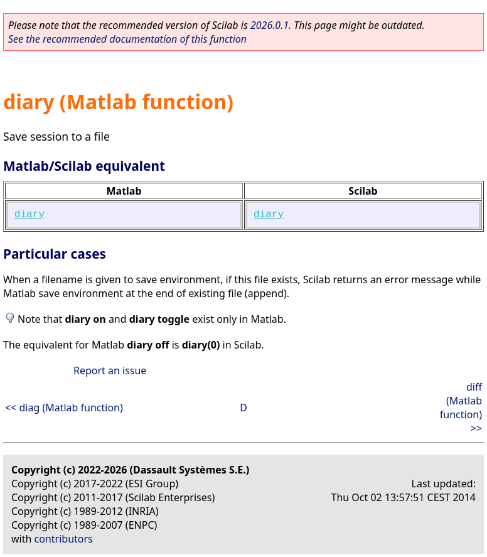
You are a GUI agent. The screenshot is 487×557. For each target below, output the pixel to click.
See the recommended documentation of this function (127, 39)
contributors (64, 539)
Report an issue (109, 370)
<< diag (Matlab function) (64, 407)
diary (29, 214)
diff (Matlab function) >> (461, 407)
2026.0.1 (269, 25)
